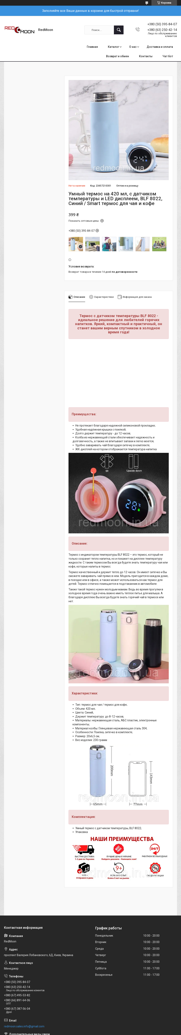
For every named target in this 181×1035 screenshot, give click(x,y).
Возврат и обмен (117, 56)
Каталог (113, 46)
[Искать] (119, 30)
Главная (92, 46)
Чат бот (168, 56)
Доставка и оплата (160, 46)
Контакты (145, 56)
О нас (133, 46)
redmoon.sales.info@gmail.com (24, 1026)
